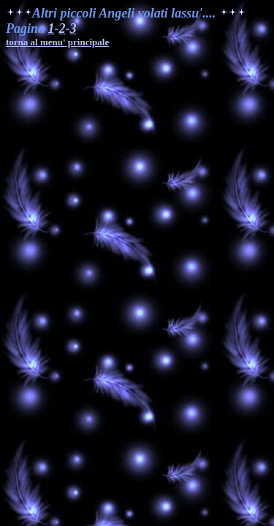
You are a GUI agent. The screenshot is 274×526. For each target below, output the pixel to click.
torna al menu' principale (57, 42)
